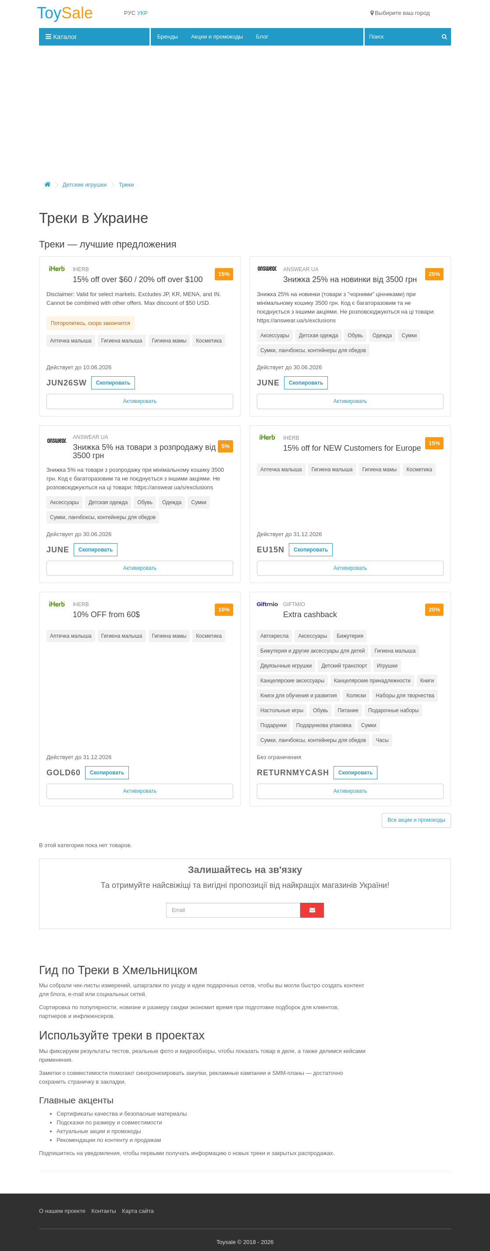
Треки (126, 184)
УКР (142, 13)
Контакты (104, 1211)
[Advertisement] (245, 115)
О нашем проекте (62, 1211)
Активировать (139, 401)
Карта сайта (137, 1211)
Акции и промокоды (217, 36)
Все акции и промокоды (416, 820)
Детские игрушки (85, 184)
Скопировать (113, 383)
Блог (262, 36)
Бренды (167, 36)
